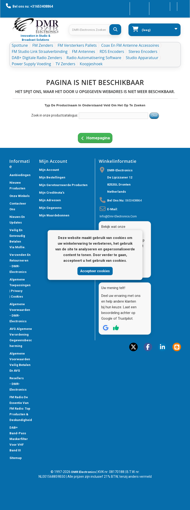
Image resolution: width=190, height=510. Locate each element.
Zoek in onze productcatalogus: (54, 115)
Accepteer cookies (95, 271)
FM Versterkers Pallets (77, 45)
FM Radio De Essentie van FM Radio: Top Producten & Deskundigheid (20, 408)
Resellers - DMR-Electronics (18, 383)
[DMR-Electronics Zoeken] (115, 29)
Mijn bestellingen (52, 177)
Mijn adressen (50, 200)
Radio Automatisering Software (93, 57)
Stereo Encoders (142, 51)
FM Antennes (83, 51)
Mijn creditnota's (51, 192)
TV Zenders (65, 63)
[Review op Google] (105, 327)
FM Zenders (42, 45)
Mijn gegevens (50, 208)
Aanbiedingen (20, 175)
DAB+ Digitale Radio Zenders (37, 57)
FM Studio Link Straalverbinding (40, 51)
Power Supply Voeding (31, 63)
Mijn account (49, 170)
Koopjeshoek (91, 63)
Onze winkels (19, 196)
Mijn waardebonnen (54, 215)
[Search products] (95, 29)
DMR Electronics (84, 472)
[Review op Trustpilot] (116, 327)
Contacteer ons (126, 6)
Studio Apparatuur (142, 57)
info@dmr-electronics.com (118, 216)
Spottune (20, 45)
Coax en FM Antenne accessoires (130, 45)
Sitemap (15, 458)
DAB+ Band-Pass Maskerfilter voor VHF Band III (18, 439)
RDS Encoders (112, 51)
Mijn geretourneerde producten (63, 185)
